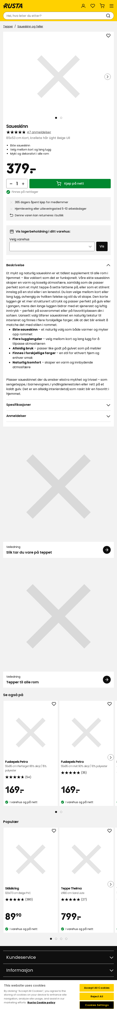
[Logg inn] (83, 6)
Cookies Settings (97, 1005)
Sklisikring (30, 890)
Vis (102, 246)
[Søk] (109, 16)
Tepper (8, 26)
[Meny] (111, 6)
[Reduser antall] (11, 183)
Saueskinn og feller (30, 26)
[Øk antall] (23, 183)
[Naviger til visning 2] (61, 118)
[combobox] (54, 16)
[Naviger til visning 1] (56, 118)
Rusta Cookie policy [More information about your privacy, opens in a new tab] (41, 1002)
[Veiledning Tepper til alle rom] (58, 624)
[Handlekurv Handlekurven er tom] (102, 6)
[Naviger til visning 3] (61, 939)
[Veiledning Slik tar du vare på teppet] (58, 494)
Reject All (97, 996)
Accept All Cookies (96, 988)
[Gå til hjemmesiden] (13, 6)
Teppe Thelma (86, 890)
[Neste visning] (107, 77)
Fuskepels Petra (30, 766)
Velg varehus (19, 239)
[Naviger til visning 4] (66, 939)
